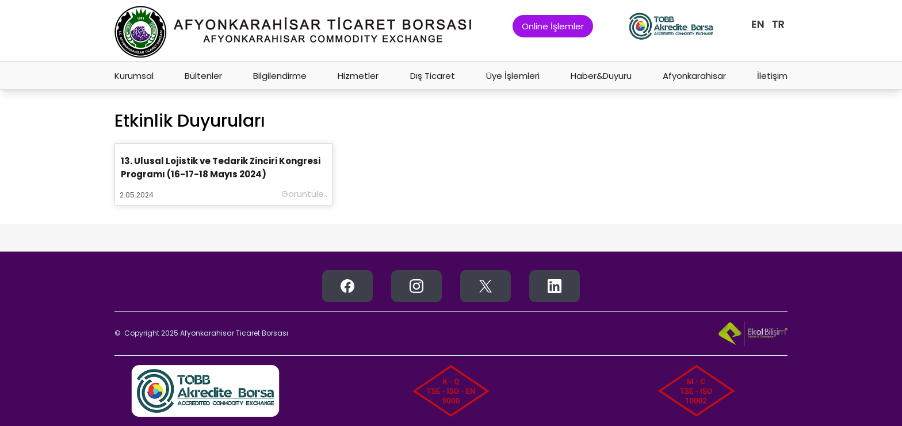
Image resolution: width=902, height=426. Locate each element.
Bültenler (203, 76)
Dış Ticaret (432, 76)
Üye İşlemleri (513, 76)
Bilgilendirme (280, 76)
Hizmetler (358, 76)
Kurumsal (134, 76)
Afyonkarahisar (694, 76)
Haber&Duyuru (601, 76)
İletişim (772, 76)
